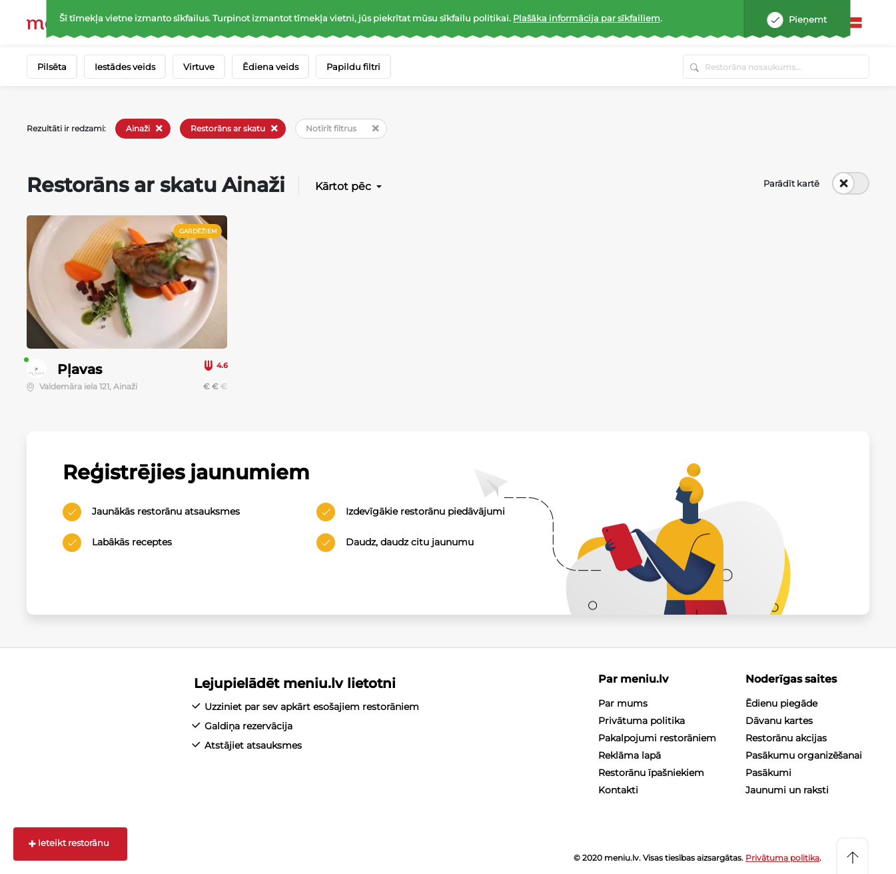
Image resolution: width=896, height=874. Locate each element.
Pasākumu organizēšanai (803, 755)
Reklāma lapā (629, 755)
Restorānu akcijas (786, 738)
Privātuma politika (641, 721)
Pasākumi (768, 773)
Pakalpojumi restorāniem (657, 738)
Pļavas (79, 369)
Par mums (623, 703)
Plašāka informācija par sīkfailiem (586, 18)
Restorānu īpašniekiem (651, 773)
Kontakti (618, 790)
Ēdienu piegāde (781, 703)
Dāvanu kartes (779, 721)
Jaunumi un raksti (787, 790)
